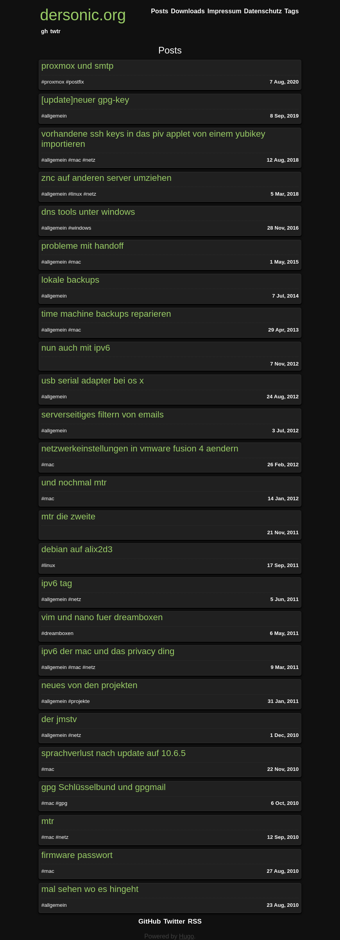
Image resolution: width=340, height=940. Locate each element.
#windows (79, 228)
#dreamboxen (57, 633)
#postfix (75, 82)
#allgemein (54, 116)
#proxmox (52, 82)
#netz (88, 160)
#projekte (78, 701)
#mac (74, 160)
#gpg (61, 803)
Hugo (186, 936)
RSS (195, 921)
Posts (170, 50)
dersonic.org (83, 14)
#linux (75, 194)
